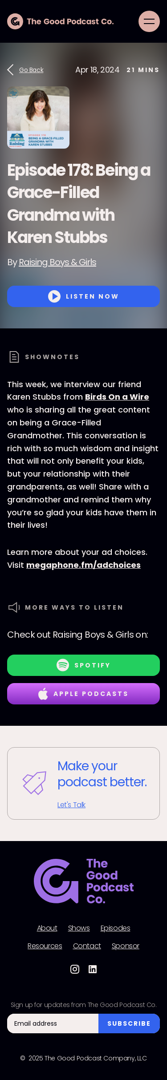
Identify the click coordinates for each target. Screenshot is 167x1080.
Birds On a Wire (117, 396)
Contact (87, 946)
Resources (45, 946)
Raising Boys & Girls (57, 262)
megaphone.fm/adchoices (83, 564)
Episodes (115, 928)
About (47, 928)
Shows (79, 928)
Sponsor (125, 946)
